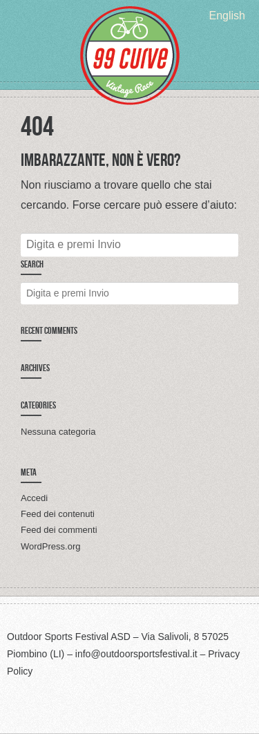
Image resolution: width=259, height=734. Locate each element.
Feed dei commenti (59, 530)
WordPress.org (50, 546)
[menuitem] (227, 15)
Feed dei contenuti (58, 514)
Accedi (34, 498)
